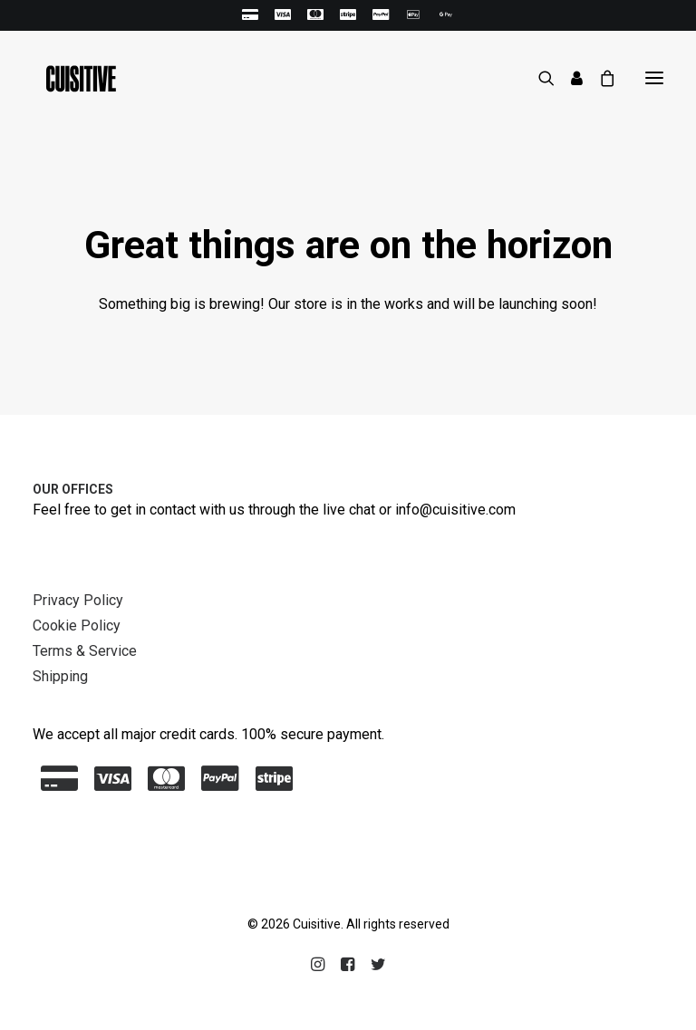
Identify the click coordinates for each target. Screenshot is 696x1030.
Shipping (60, 676)
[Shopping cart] (599, 78)
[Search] (538, 78)
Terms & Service (85, 650)
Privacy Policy (78, 600)
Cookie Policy (77, 625)
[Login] (569, 78)
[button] (654, 78)
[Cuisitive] (76, 78)
